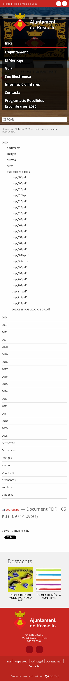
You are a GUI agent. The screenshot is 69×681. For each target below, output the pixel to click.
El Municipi (14, 60)
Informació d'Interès (22, 84)
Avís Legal (37, 661)
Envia (6, 530)
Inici (8, 43)
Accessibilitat (54, 661)
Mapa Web (21, 661)
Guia (8, 68)
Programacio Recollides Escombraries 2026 (24, 103)
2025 (29, 129)
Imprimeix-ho (21, 530)
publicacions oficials (45, 129)
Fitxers (20, 129)
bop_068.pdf (11, 509)
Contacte (34, 666)
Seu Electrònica (18, 76)
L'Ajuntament (16, 52)
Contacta (12, 92)
